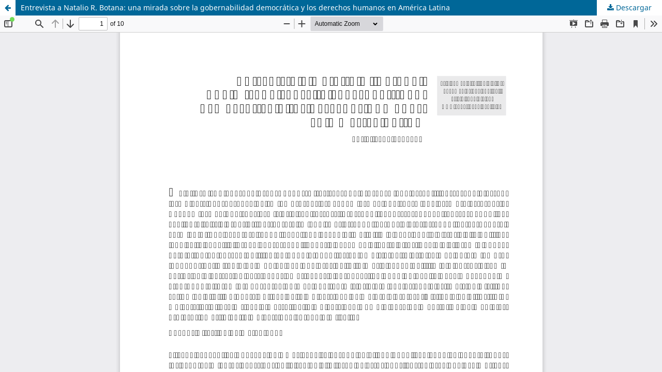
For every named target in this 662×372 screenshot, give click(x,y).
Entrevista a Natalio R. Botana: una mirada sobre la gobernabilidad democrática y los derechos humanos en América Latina (235, 7)
